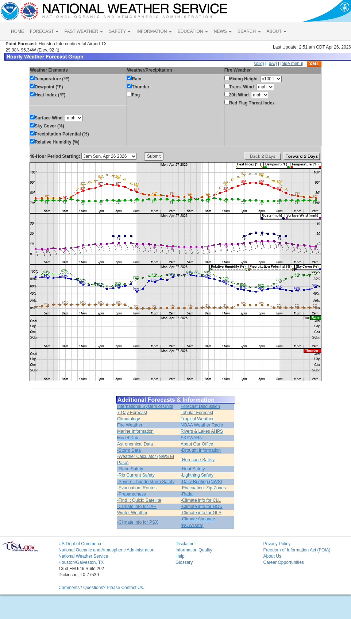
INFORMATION (153, 31)
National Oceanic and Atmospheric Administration (106, 550)
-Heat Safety (193, 468)
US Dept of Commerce (80, 543)
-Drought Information (201, 450)
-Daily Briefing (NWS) (201, 481)
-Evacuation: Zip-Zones (203, 487)
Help (180, 556)
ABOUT (276, 31)
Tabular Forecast (197, 412)
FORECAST (44, 31)
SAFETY (120, 31)
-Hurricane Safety (198, 459)
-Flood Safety (130, 468)
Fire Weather (129, 425)
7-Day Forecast (132, 412)
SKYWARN (191, 437)
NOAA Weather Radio (202, 425)
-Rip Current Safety (136, 475)
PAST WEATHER (83, 31)
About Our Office (197, 444)
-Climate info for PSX (137, 522)
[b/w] (272, 63)
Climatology (128, 418)
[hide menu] (291, 63)
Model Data (128, 437)
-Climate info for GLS (201, 512)
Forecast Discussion (200, 406)
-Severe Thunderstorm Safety (145, 481)
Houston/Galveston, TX (81, 562)
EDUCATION (193, 31)
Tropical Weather (197, 418)
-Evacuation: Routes (137, 487)
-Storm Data (129, 450)
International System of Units (145, 406)
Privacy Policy (276, 543)
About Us (272, 556)
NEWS (223, 31)
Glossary (184, 562)
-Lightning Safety (197, 475)
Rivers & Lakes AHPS (202, 431)
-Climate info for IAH (137, 506)
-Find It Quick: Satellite (139, 500)
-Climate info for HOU (202, 506)
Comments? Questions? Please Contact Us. (101, 587)
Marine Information (135, 431)
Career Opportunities (283, 562)
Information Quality (194, 550)
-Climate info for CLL (201, 500)
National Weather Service (83, 556)
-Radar (187, 494)
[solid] (258, 63)
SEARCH (249, 31)
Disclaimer (186, 543)
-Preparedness (131, 494)
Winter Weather (132, 512)
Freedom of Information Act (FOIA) (296, 550)
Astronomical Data (135, 444)
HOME (17, 31)
